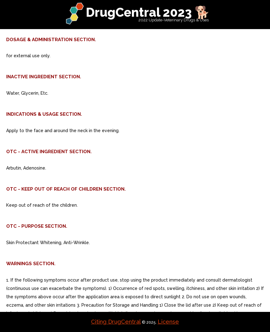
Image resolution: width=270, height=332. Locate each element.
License (168, 321)
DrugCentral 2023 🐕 (148, 12)
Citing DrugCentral (116, 321)
